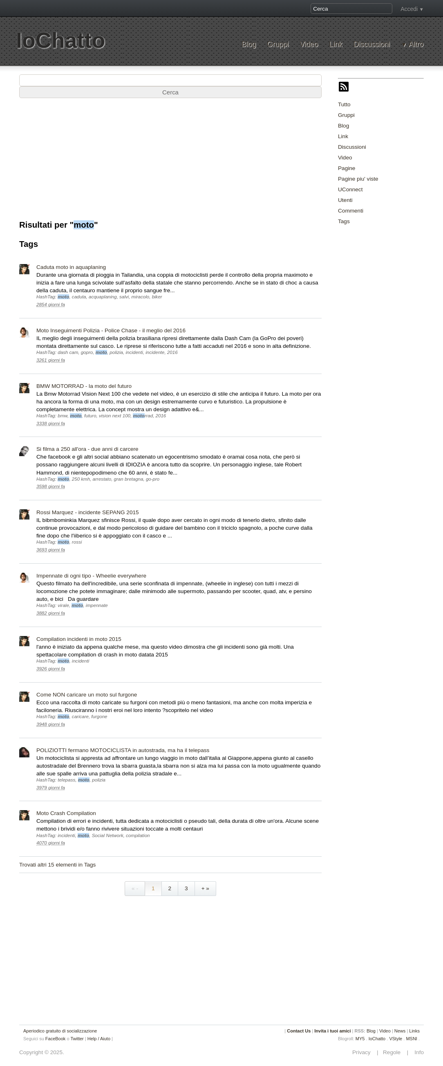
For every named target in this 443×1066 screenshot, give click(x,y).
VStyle (395, 1038)
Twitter (76, 1038)
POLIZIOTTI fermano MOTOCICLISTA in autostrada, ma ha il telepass (122, 750)
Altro (416, 44)
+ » (205, 888)
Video (309, 44)
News (400, 1030)
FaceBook (55, 1038)
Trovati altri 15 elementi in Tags (57, 865)
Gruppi (278, 44)
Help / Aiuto (98, 1038)
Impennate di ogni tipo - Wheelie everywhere (91, 576)
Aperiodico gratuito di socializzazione (60, 1030)
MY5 (360, 1038)
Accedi (409, 9)
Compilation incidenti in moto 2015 (78, 639)
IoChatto (60, 40)
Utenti (345, 200)
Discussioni (372, 44)
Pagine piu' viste (358, 179)
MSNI (411, 1038)
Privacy (363, 1052)
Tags (344, 221)
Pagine (346, 168)
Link (335, 44)
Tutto (344, 104)
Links (414, 1030)
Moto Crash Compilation (66, 813)
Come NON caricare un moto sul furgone (86, 695)
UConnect (350, 189)
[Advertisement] (170, 163)
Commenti (350, 211)
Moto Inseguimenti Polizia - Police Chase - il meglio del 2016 (111, 330)
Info (417, 1052)
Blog (249, 44)
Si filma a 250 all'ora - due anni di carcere (87, 449)
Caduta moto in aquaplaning (71, 267)
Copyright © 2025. (41, 1052)
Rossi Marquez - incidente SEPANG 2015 (87, 512)
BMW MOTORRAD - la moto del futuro (84, 386)
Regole (392, 1052)
